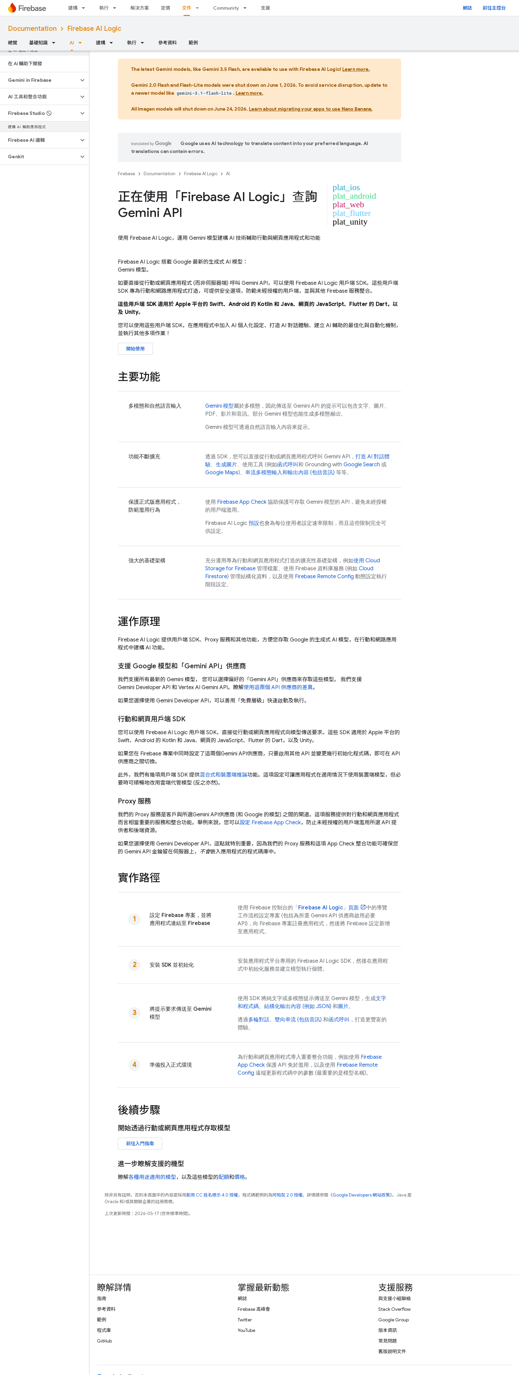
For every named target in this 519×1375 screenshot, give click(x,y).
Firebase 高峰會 (254, 1309)
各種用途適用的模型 (152, 1177)
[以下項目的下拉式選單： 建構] (85, 8)
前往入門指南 (140, 1143)
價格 (239, 1177)
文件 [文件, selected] (186, 8)
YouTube (246, 1330)
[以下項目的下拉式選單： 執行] (116, 8)
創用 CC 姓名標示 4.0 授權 (212, 1195)
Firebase (126, 174)
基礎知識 (38, 43)
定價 (165, 8)
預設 (254, 523)
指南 (101, 1298)
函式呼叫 (287, 464)
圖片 (343, 1006)
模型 (219, 406)
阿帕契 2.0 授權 (287, 1195)
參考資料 (167, 43)
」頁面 (328, 907)
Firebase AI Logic (94, 29)
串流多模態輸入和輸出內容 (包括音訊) (290, 472)
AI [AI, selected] (72, 43)
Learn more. (356, 69)
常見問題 (387, 1341)
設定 (270, 822)
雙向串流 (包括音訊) (298, 1019)
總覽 (12, 43)
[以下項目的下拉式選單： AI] (82, 43)
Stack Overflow (394, 1309)
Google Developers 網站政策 (361, 1195)
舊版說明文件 (392, 1351)
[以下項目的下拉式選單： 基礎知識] (56, 43)
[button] (39, 80)
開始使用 (135, 349)
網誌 (467, 8)
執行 (104, 8)
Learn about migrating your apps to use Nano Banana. (311, 109)
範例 (193, 43)
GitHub (104, 1341)
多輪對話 (258, 1019)
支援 (265, 8)
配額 (223, 1177)
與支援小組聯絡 (394, 1298)
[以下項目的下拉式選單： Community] (247, 8)
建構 (72, 8)
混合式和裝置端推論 (223, 775)
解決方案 (139, 8)
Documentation (32, 29)
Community (226, 8)
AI (228, 174)
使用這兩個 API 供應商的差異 (278, 687)
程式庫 (104, 1330)
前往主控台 (494, 8)
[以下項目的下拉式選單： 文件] (199, 8)
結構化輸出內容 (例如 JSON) (297, 1006)
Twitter (245, 1320)
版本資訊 (387, 1330)
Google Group (393, 1320)
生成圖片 (226, 464)
